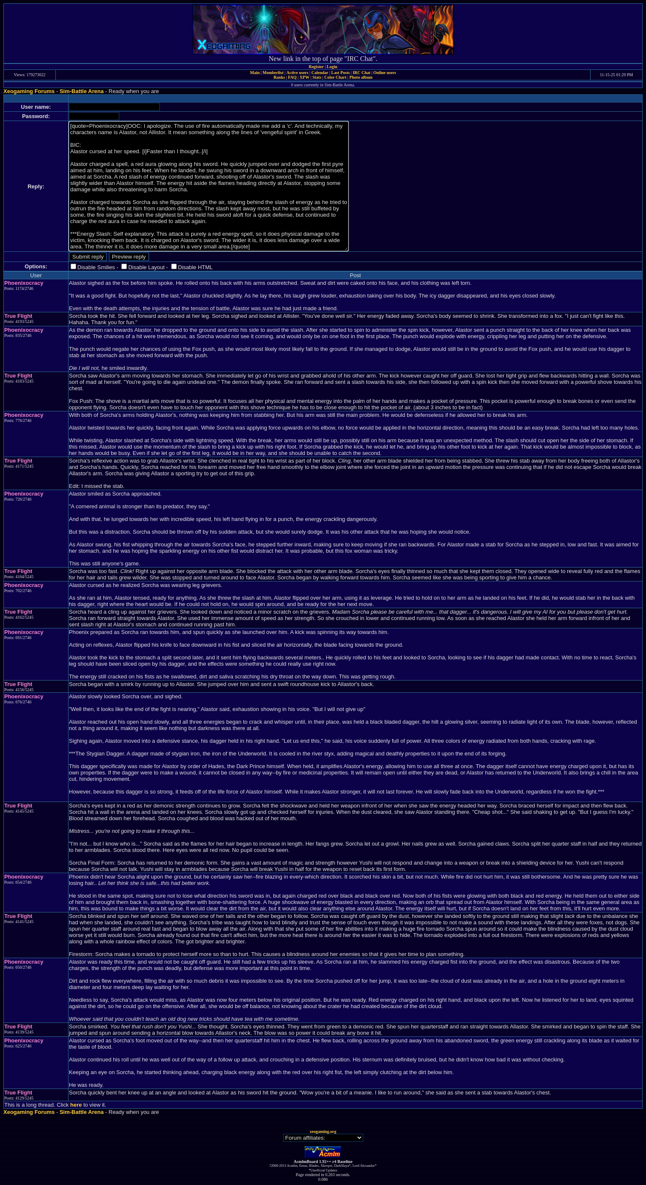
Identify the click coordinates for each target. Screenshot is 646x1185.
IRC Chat (361, 72)
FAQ (292, 77)
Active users (298, 72)
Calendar (319, 72)
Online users (384, 72)
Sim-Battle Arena (82, 91)
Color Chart (335, 77)
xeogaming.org (322, 1131)
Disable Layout (146, 267)
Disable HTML (195, 267)
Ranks (279, 77)
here (76, 1105)
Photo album (360, 77)
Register (316, 66)
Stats (316, 77)
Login (332, 66)
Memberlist (273, 72)
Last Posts (340, 72)
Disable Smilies (96, 267)
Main (255, 72)
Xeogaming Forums (29, 91)
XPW (304, 77)
